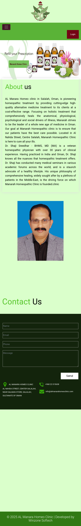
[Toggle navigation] (6, 27)
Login (72, 34)
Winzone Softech (41, 520)
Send (69, 376)
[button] (6, 59)
